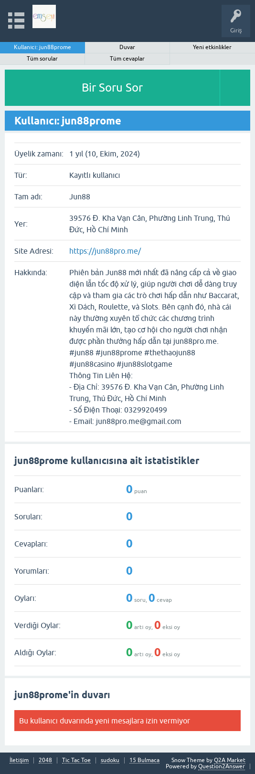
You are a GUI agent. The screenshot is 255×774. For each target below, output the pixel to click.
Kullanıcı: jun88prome (42, 47)
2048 (45, 760)
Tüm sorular (42, 58)
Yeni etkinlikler (212, 47)
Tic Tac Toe (76, 760)
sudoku (110, 760)
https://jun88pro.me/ (105, 251)
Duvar (127, 47)
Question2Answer (221, 766)
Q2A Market (229, 760)
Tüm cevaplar (127, 58)
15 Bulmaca (144, 760)
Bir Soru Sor (112, 87)
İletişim (19, 760)
